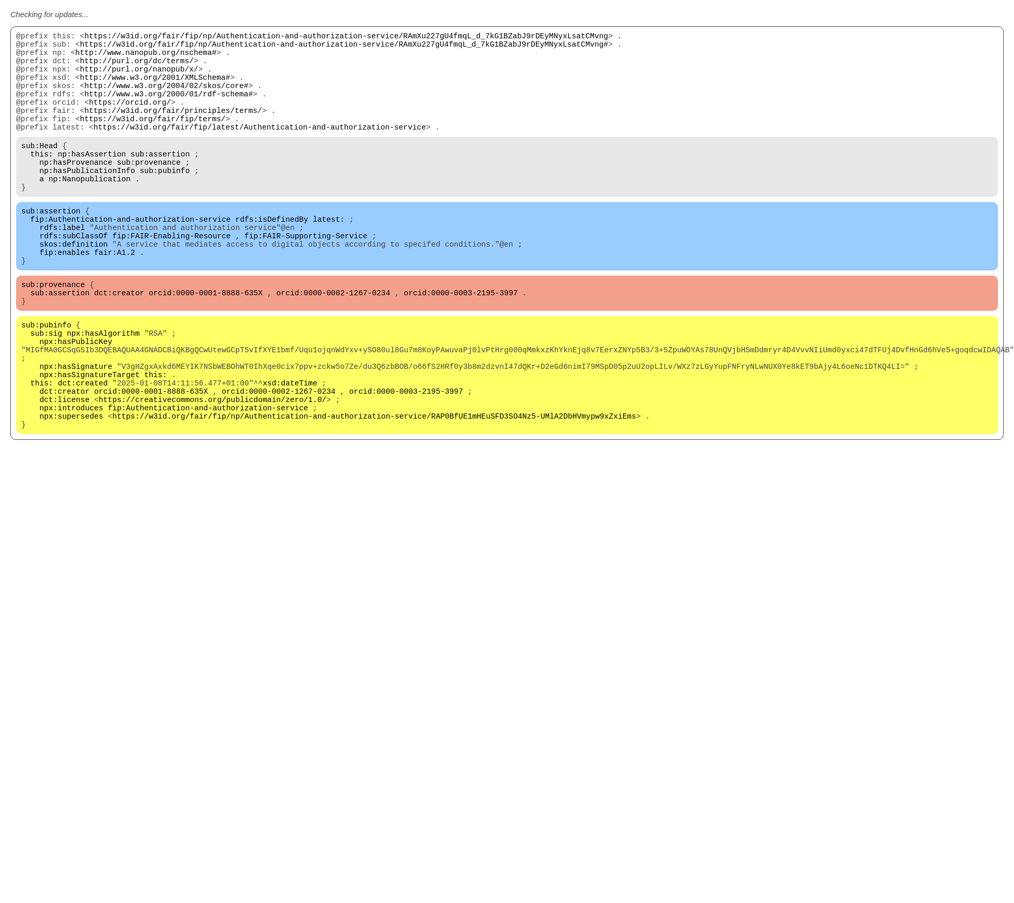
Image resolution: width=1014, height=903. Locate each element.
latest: (329, 260)
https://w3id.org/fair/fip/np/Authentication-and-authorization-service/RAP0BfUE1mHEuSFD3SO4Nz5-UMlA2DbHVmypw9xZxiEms (374, 498)
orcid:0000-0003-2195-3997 (461, 348)
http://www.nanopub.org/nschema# (145, 58)
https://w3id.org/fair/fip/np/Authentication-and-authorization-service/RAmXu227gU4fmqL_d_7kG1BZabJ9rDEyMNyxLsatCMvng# (344, 47)
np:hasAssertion (91, 182)
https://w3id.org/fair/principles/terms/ (173, 130)
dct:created (82, 457)
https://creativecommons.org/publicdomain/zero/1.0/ (213, 477)
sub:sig (47, 395)
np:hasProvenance (75, 193)
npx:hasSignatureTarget (89, 446)
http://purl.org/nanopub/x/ (139, 79)
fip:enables (64, 301)
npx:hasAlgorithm (103, 395)
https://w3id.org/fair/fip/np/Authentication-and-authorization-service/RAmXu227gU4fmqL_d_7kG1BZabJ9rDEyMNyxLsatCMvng (346, 37)
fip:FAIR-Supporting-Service (305, 281)
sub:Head (39, 172)
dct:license (64, 477)
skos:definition (73, 291)
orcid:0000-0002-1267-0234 (333, 348)
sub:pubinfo (165, 203)
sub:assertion (160, 182)
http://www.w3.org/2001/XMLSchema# (155, 89)
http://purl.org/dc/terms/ (137, 68)
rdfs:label (62, 270)
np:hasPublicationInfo (87, 203)
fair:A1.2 (114, 301)
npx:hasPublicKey (75, 405)
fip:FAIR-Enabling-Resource (171, 281)
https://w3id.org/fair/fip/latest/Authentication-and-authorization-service (260, 151)
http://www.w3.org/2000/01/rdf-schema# (168, 110)
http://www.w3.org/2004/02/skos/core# (166, 99)
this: (42, 182)
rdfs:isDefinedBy (271, 260)
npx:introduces (71, 488)
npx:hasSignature (75, 436)
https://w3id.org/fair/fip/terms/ (152, 141)
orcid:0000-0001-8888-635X (206, 348)
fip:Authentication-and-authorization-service (131, 260)
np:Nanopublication (90, 213)
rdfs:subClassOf (73, 281)
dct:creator (119, 348)
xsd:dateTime (290, 457)
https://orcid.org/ (130, 120)
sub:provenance (149, 193)
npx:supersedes (71, 498)
